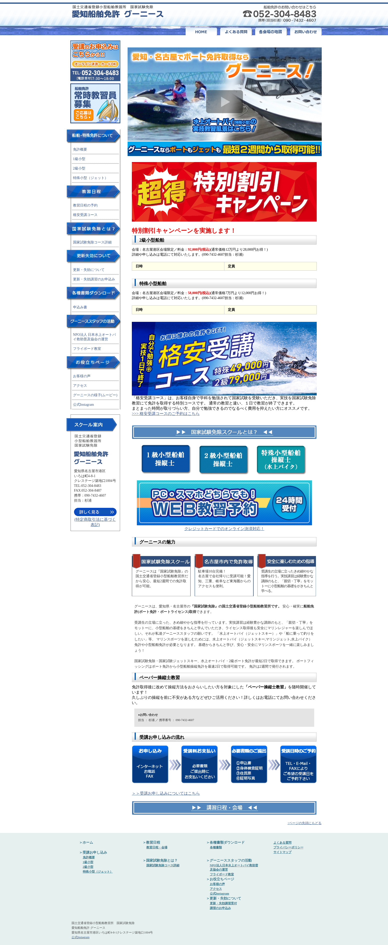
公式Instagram (83, 404)
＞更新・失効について (223, 898)
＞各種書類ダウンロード (225, 842)
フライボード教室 (87, 349)
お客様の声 (82, 376)
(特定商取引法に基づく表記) (95, 520)
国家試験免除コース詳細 (92, 242)
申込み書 (80, 307)
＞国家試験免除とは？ (160, 860)
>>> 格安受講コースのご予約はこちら (166, 413)
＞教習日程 (151, 842)
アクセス (80, 385)
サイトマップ (282, 852)
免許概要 (80, 149)
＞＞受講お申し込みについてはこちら (166, 793)
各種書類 (216, 847)
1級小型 (79, 159)
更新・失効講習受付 (223, 903)
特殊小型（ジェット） (90, 178)
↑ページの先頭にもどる (304, 823)
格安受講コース (85, 215)
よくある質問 (282, 842)
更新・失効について (89, 270)
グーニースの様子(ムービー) (95, 395)
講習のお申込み (220, 908)
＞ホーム (86, 842)
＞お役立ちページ (220, 879)
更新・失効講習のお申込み (94, 279)
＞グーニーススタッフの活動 (229, 860)
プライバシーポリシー (288, 847)
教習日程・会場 (156, 847)
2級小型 (79, 168)
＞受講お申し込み (93, 852)
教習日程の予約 (85, 205)
